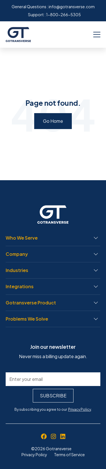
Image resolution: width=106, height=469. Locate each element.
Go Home (53, 121)
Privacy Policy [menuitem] (34, 454)
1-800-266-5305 (63, 14)
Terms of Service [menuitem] (69, 454)
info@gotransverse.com (72, 6)
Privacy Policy (79, 409)
